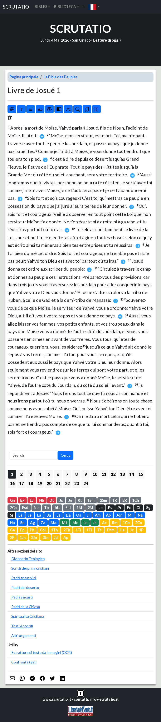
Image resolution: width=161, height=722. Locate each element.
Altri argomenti (23, 635)
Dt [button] (51, 500)
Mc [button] (75, 522)
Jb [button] (101, 507)
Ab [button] (108, 515)
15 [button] (140, 474)
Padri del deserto (25, 587)
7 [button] (67, 474)
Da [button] (68, 515)
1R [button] (114, 500)
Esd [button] (25, 507)
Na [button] (140, 515)
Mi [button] (130, 515)
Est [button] (68, 507)
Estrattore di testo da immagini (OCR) (41, 652)
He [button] (122, 530)
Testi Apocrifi (22, 626)
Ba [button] (49, 515)
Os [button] (78, 515)
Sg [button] (148, 507)
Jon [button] (119, 515)
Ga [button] (12, 530)
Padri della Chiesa (25, 606)
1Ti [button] (78, 530)
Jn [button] (95, 522)
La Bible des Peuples (61, 77)
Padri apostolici (23, 578)
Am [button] (98, 515)
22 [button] (67, 483)
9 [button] (85, 474)
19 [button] (40, 483)
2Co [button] (138, 522)
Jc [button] (132, 530)
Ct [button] (138, 507)
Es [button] (20, 515)
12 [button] (113, 474)
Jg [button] (70, 500)
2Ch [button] (13, 507)
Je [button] (29, 515)
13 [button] (122, 474)
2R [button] (124, 500)
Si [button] (11, 515)
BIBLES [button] (41, 6)
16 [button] (12, 483)
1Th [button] (54, 530)
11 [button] (104, 474)
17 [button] (21, 483)
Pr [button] (119, 507)
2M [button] (90, 507)
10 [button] (95, 474)
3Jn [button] (45, 537)
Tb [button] (46, 507)
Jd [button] (56, 537)
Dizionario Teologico (28, 558)
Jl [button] (88, 515)
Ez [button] (58, 515)
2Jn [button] (34, 537)
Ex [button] (22, 500)
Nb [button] (41, 500)
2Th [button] (66, 530)
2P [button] (12, 537)
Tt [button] (99, 530)
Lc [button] (85, 522)
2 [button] (21, 474)
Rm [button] (114, 522)
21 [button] (58, 483)
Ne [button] (36, 507)
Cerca (65, 455)
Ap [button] (65, 537)
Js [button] (61, 500)
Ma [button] (53, 522)
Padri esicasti (22, 597)
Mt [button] (64, 522)
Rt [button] (80, 500)
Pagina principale (24, 77)
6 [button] (58, 474)
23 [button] (76, 483)
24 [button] (85, 483)
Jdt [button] (57, 507)
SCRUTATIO (16, 7)
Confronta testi (23, 662)
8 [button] (76, 474)
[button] (93, 7)
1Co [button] (126, 522)
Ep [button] (22, 530)
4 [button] (40, 474)
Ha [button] (12, 522)
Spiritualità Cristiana (27, 616)
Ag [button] (32, 522)
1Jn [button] (23, 537)
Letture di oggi (106, 40)
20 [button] (49, 483)
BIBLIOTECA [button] (65, 6)
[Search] (34, 455)
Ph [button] (32, 530)
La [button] (39, 515)
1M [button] (79, 507)
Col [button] (43, 530)
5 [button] (49, 474)
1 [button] (12, 474)
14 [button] (131, 474)
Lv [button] (32, 500)
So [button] (22, 522)
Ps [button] (110, 507)
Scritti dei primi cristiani (30, 568)
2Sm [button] (103, 500)
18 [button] (30, 483)
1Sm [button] (90, 500)
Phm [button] (110, 530)
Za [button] (43, 522)
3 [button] (30, 474)
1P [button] (141, 530)
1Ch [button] (135, 500)
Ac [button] (104, 522)
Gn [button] (12, 500)
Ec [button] (129, 507)
